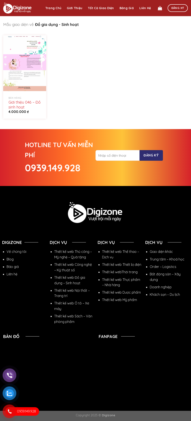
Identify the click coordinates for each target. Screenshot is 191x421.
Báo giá (13, 267)
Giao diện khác (161, 251)
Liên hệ (145, 8)
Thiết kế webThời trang (120, 272)
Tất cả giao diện (101, 8)
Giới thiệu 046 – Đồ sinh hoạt (25, 105)
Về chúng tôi (16, 251)
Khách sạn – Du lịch (165, 294)
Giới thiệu (74, 8)
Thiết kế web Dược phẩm (121, 292)
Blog (10, 259)
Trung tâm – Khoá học (167, 259)
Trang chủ (53, 8)
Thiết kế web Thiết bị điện (121, 264)
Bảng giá (127, 8)
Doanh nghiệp (161, 287)
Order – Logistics (163, 267)
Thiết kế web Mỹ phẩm (119, 300)
